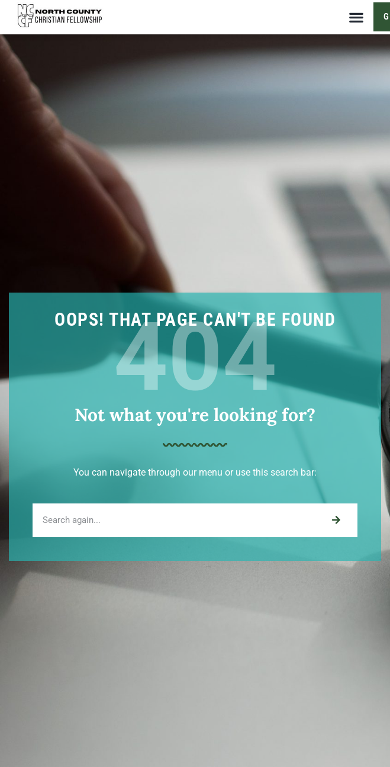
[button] (356, 16)
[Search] (335, 520)
